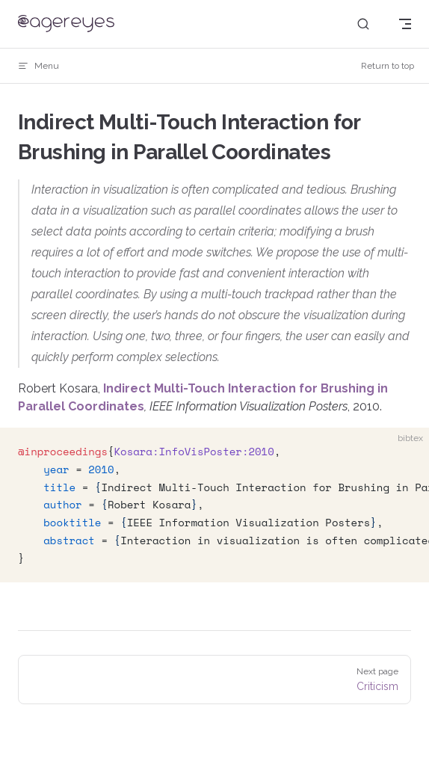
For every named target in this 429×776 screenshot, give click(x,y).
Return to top (387, 66)
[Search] (363, 24)
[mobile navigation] (405, 24)
